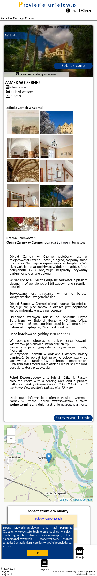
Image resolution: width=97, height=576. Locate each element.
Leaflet (64, 499)
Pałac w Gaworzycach (48, 518)
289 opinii (64, 242)
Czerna (10, 35)
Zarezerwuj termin (73, 417)
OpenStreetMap (82, 499)
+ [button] (11, 432)
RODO (7, 546)
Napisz (92, 574)
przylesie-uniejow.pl (48, 5)
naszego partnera (73, 404)
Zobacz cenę (73, 65)
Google (8, 531)
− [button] (11, 439)
